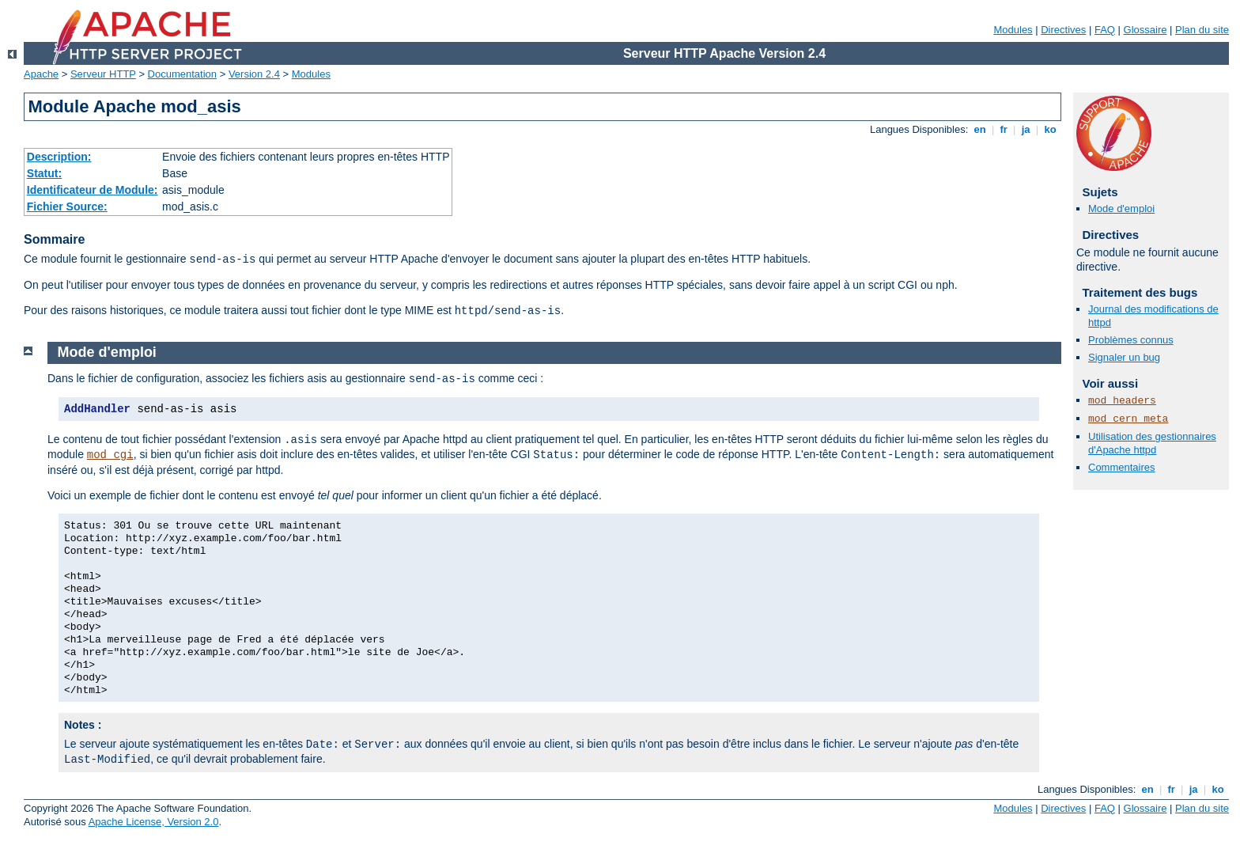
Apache (41, 74)
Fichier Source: (67, 206)
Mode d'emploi (1121, 208)
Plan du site (1202, 30)
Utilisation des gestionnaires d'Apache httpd (1152, 443)
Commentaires (1121, 467)
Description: (59, 156)
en (980, 129)
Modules (1012, 30)
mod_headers (1122, 401)
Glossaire (1145, 30)
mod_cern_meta (1128, 419)
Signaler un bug (1124, 357)
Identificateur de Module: (92, 190)
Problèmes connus (1131, 340)
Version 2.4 (254, 74)
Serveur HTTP (103, 74)
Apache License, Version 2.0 (154, 822)
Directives (1063, 30)
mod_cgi (110, 455)
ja (1026, 129)
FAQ (1104, 30)
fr (1004, 129)
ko (1050, 129)
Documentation (182, 74)
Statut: (44, 173)
